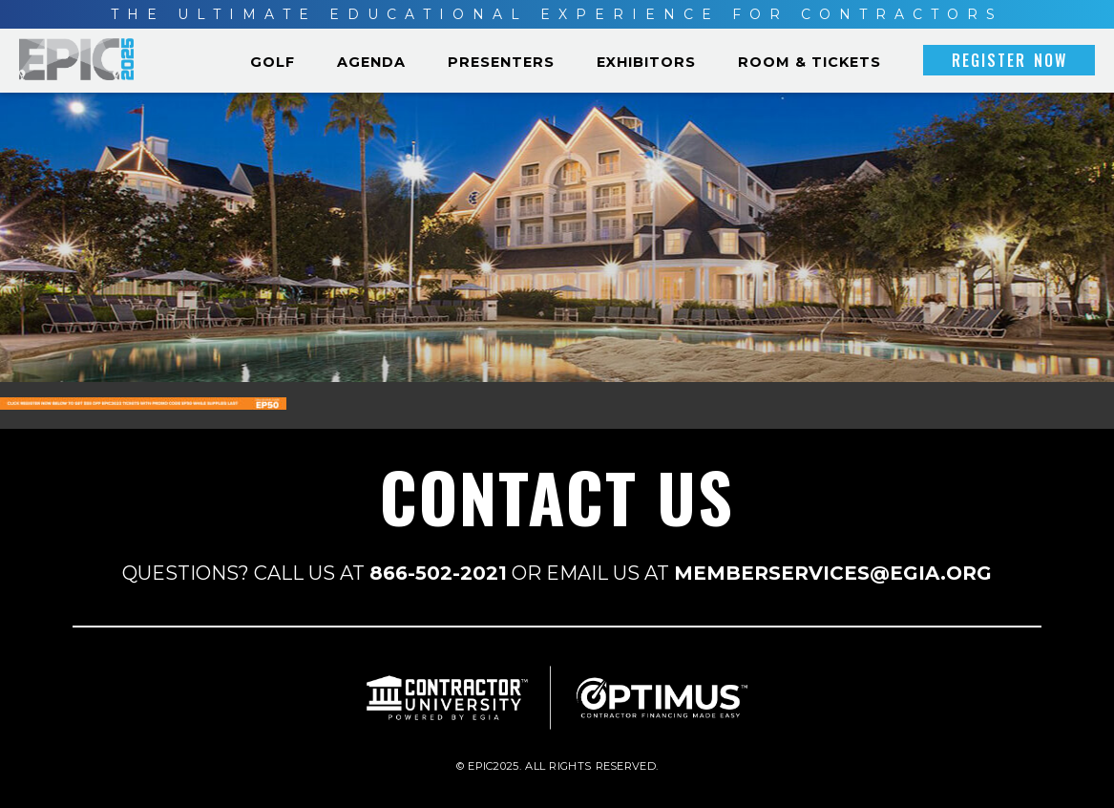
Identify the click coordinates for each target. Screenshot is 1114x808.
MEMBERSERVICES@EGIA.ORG (833, 573)
